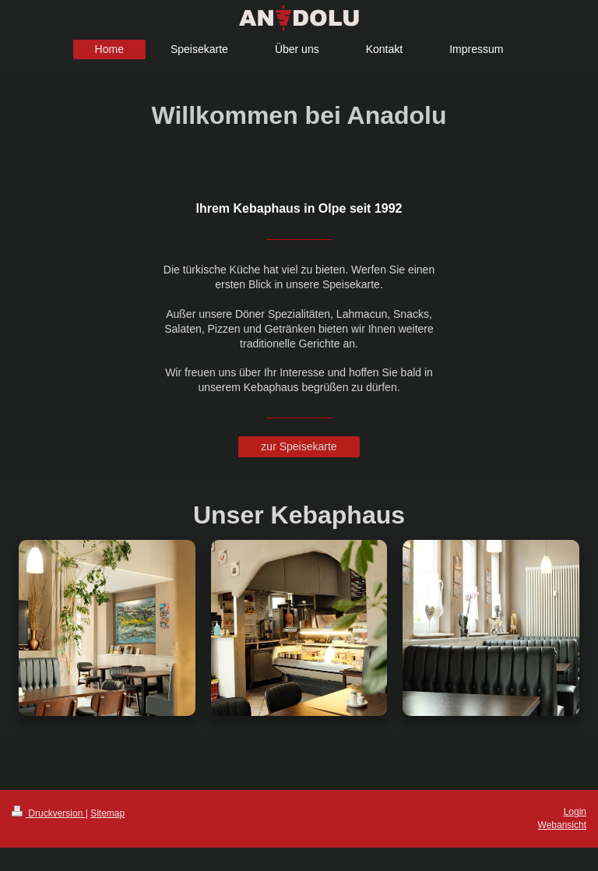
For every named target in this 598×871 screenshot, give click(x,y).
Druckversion (49, 813)
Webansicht (562, 825)
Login (575, 811)
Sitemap (107, 813)
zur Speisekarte (298, 446)
